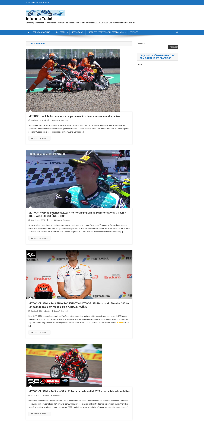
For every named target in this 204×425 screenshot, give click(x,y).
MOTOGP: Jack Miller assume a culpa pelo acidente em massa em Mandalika (74, 116)
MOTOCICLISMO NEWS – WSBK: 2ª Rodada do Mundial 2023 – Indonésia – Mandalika (79, 391)
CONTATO (134, 32)
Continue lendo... (39, 138)
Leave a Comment (61, 120)
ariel (48, 120)
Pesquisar (141, 43)
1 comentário (58, 395)
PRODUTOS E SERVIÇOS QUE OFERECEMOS (106, 32)
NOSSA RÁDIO (77, 32)
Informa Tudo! (39, 18)
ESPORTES (60, 32)
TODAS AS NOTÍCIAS (41, 32)
